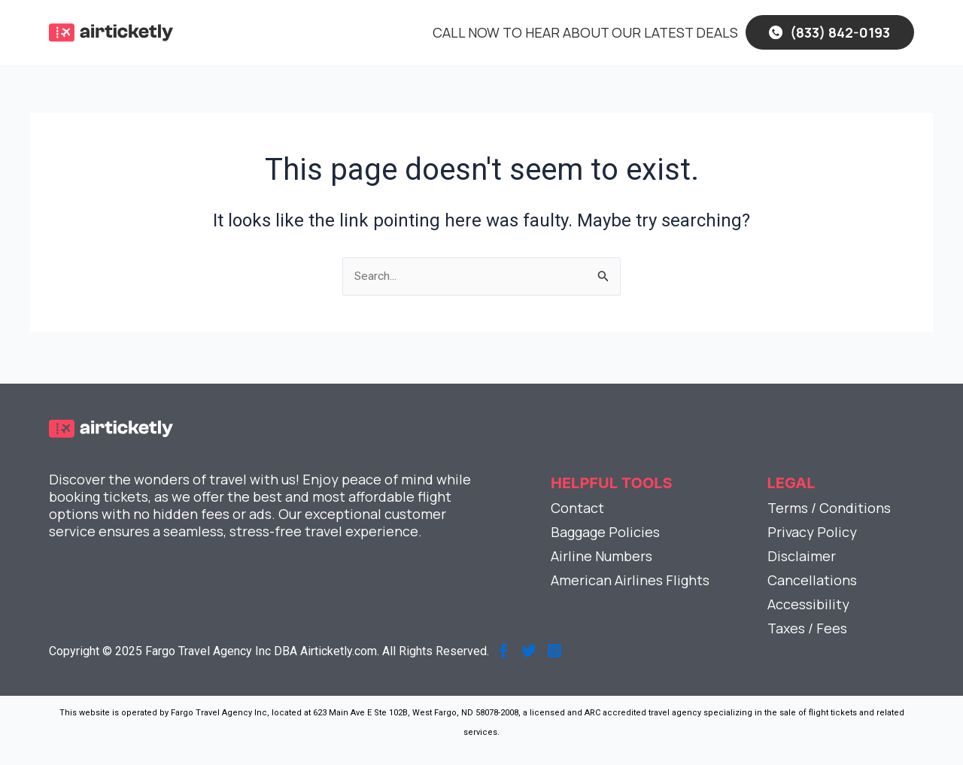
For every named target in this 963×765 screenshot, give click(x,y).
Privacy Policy (812, 532)
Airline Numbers (601, 556)
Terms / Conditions (829, 508)
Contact (577, 508)
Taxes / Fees (807, 628)
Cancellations (812, 580)
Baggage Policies (605, 532)
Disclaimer (801, 556)
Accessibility (808, 604)
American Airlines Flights (630, 580)
